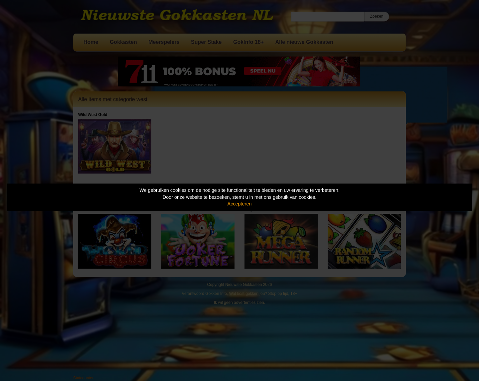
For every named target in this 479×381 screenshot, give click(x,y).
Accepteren (240, 203)
